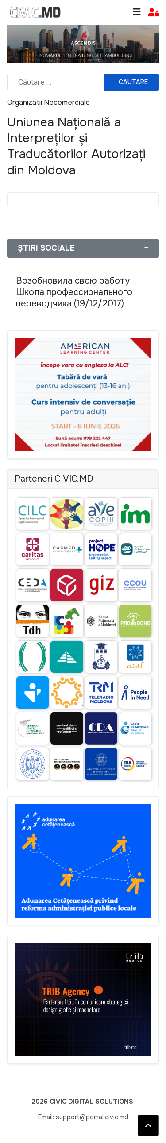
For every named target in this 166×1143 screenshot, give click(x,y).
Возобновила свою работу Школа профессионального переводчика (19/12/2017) (74, 292)
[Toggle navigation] (137, 12)
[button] (153, 12)
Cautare (133, 82)
